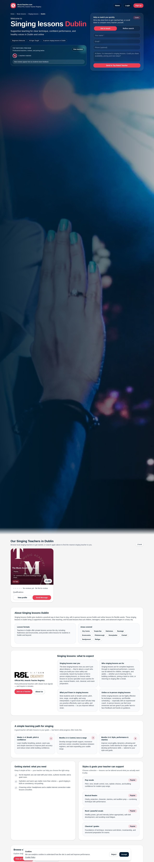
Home (117, 6)
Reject (113, 854)
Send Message (42, 598)
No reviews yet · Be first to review (35, 588)
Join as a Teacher (23, 691)
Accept (124, 854)
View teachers (78, 49)
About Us (39, 692)
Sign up (138, 6)
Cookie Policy (30, 857)
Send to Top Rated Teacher (117, 65)
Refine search (128, 28)
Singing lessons (33, 14)
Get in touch (105, 28)
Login (127, 6)
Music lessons (21, 14)
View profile (22, 598)
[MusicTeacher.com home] (26, 5)
